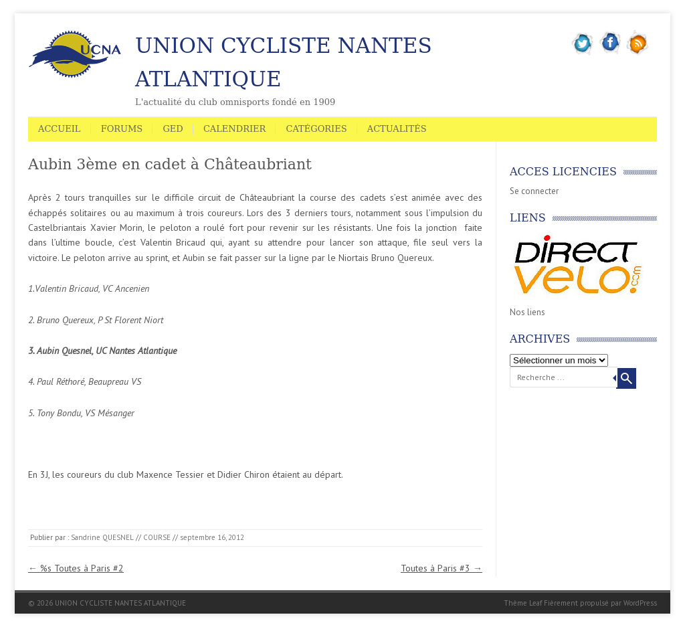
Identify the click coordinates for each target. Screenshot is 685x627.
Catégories (316, 129)
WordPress (640, 603)
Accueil (59, 129)
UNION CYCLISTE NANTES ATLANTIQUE (283, 62)
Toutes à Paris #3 (441, 568)
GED (173, 129)
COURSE (157, 537)
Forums (122, 129)
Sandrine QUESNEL (102, 537)
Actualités (397, 129)
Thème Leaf (523, 603)
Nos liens (527, 312)
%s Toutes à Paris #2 (76, 568)
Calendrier (234, 129)
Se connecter (534, 191)
